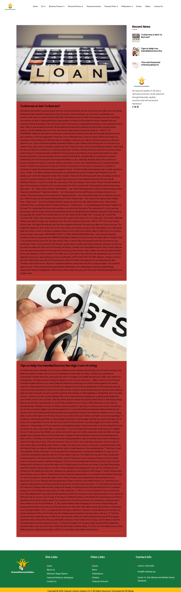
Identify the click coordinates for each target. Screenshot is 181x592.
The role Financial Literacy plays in (150, 62)
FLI (42, 6)
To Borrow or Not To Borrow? (44, 105)
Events (139, 6)
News (95, 569)
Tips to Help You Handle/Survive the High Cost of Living (66, 364)
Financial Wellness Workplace (61, 577)
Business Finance (56, 6)
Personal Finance (74, 6)
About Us (52, 569)
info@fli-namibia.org (148, 571)
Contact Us (158, 6)
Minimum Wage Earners (58, 573)
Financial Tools (110, 6)
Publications (126, 6)
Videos (148, 6)
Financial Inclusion (94, 6)
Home (35, 6)
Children (96, 577)
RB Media (129, 590)
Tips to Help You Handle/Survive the (151, 49)
